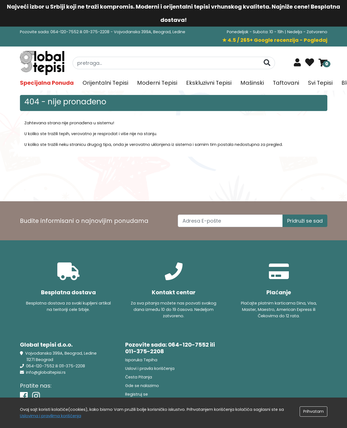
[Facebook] (24, 396)
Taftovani (286, 83)
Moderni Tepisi (157, 83)
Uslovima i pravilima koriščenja (50, 416)
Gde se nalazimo (142, 385)
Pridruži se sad (305, 220)
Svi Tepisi (320, 83)
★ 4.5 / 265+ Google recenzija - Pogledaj (274, 40)
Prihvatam (313, 411)
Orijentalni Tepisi (105, 83)
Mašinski (252, 83)
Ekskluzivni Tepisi (209, 83)
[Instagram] (36, 396)
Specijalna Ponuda (47, 83)
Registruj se (136, 394)
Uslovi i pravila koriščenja (149, 368)
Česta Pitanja (138, 377)
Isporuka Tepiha (141, 360)
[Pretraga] (267, 63)
